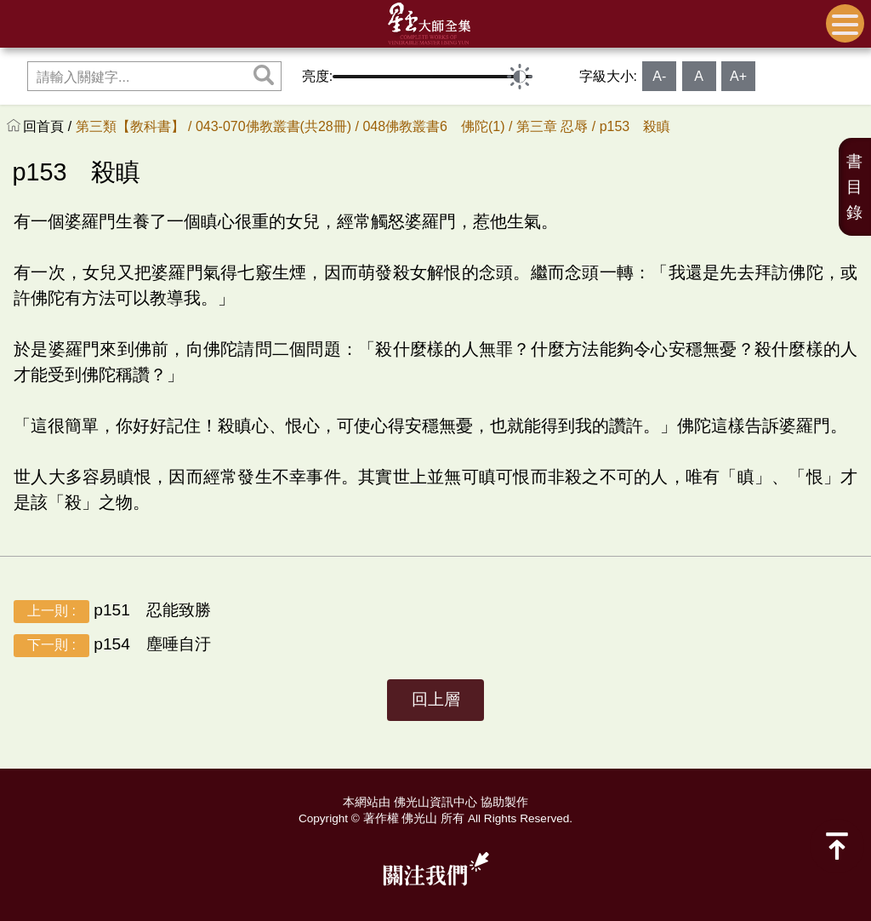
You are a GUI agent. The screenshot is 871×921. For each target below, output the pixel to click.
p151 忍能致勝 (112, 611)
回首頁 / (49, 126)
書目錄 (854, 186)
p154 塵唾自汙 (112, 645)
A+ (738, 76)
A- (659, 76)
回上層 (436, 699)
